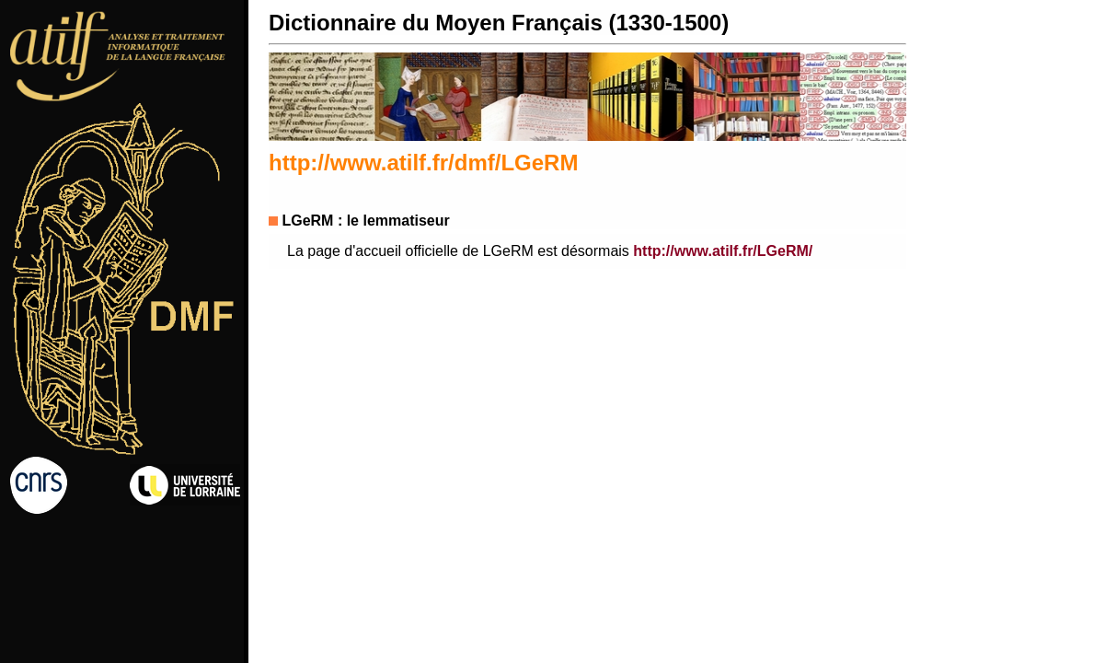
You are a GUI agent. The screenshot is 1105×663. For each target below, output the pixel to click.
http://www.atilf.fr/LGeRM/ (722, 251)
